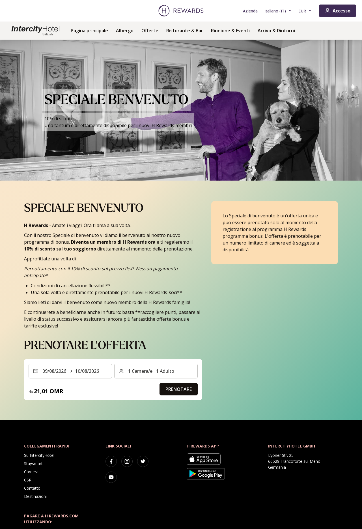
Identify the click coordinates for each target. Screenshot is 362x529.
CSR (27, 480)
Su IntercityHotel (39, 455)
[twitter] (142, 461)
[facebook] (111, 461)
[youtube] (111, 477)
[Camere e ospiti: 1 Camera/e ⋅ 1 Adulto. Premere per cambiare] (156, 371)
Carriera (31, 471)
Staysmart (33, 463)
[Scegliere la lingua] (278, 11)
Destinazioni (35, 496)
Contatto (32, 488)
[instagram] (127, 461)
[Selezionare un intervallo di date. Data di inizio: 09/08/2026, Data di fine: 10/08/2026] (70, 371)
